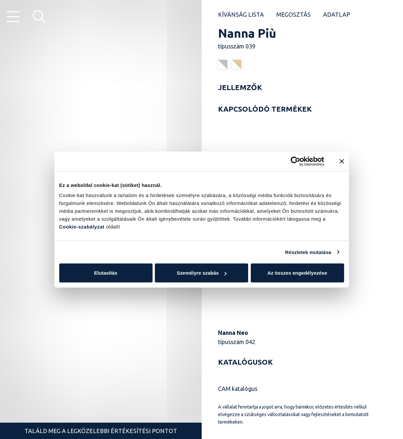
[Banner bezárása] (341, 161)
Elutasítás (106, 273)
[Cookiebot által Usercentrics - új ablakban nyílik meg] (295, 161)
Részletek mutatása (308, 252)
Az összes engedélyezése (297, 273)
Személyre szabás (202, 273)
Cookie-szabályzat (82, 226)
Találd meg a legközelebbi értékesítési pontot (101, 431)
